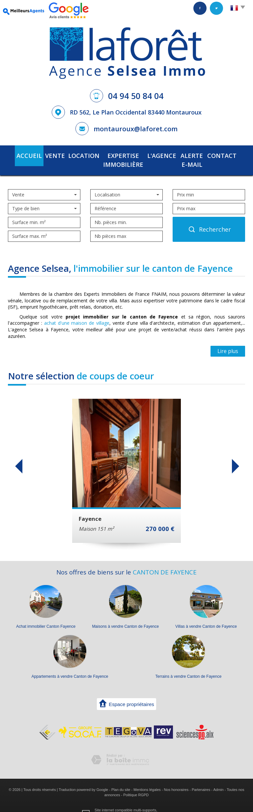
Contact (230, 155)
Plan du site (120, 779)
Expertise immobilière (116, 155)
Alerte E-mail (195, 155)
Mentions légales (147, 779)
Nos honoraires (176, 779)
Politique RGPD (136, 784)
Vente (44, 155)
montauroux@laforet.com (136, 128)
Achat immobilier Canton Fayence (45, 616)
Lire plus (227, 340)
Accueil (20, 155)
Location (70, 155)
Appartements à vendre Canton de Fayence (70, 666)
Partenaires (201, 779)
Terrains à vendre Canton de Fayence (188, 666)
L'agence (161, 155)
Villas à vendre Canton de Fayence (206, 616)
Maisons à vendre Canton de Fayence (125, 616)
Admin (218, 779)
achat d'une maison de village (76, 312)
